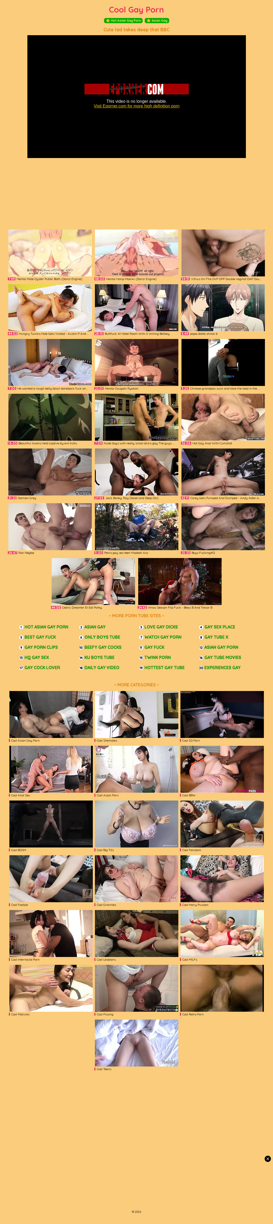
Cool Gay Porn (136, 9)
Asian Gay (157, 21)
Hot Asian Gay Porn (123, 21)
